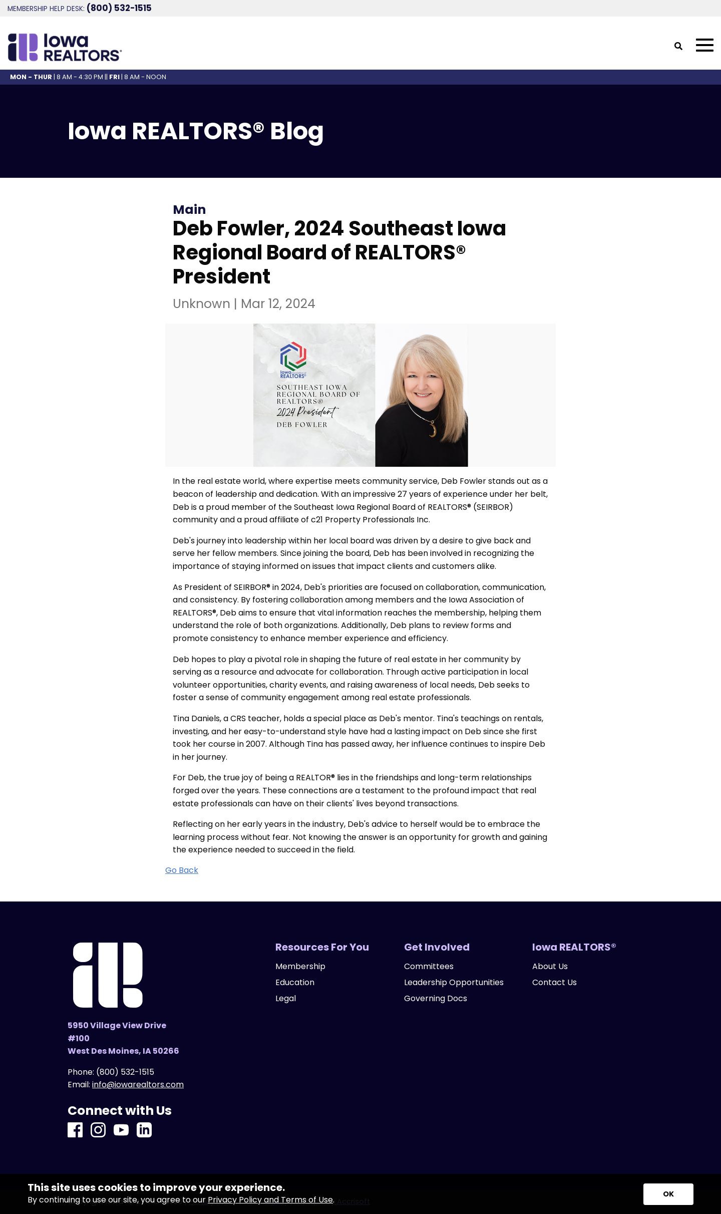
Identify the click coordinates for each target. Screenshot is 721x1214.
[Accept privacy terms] (668, 1194)
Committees (429, 967)
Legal (285, 999)
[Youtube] (121, 1130)
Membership (300, 967)
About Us (550, 967)
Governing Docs (435, 999)
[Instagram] (98, 1130)
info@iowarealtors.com (138, 1084)
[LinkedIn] (144, 1130)
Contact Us (554, 983)
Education (294, 983)
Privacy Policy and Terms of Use (270, 1199)
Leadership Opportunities (454, 983)
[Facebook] (75, 1130)
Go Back (181, 870)
